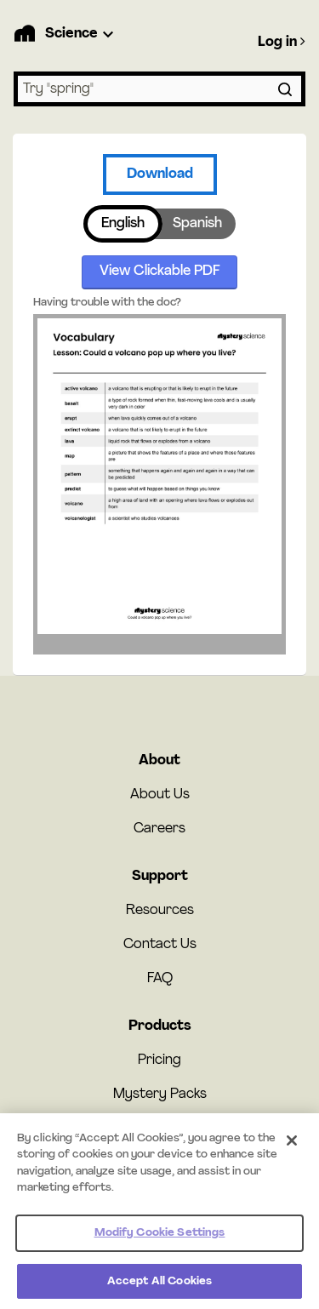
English (123, 224)
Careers (159, 829)
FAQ (160, 979)
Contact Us (160, 945)
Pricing (159, 1060)
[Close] (291, 1145)
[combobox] (159, 88)
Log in (281, 41)
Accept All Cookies (159, 1286)
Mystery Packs (160, 1094)
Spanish (197, 224)
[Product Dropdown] (81, 34)
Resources (160, 910)
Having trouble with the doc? (107, 302)
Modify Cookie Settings (159, 1237)
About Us (160, 795)
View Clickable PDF (160, 271)
